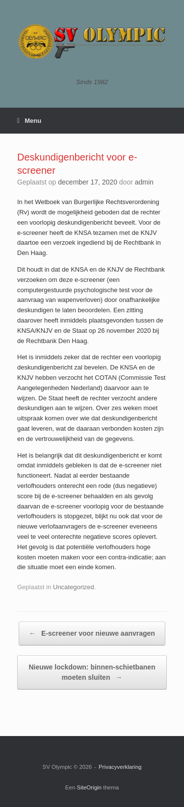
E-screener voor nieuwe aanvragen (92, 633)
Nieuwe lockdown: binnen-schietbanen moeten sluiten (91, 673)
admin (144, 182)
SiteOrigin (89, 787)
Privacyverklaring (120, 767)
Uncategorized (73, 587)
